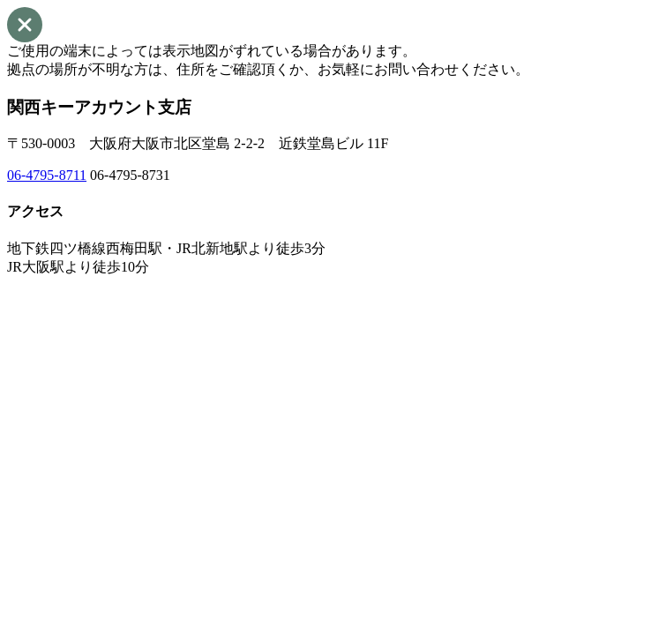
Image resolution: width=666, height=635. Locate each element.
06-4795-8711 (46, 175)
